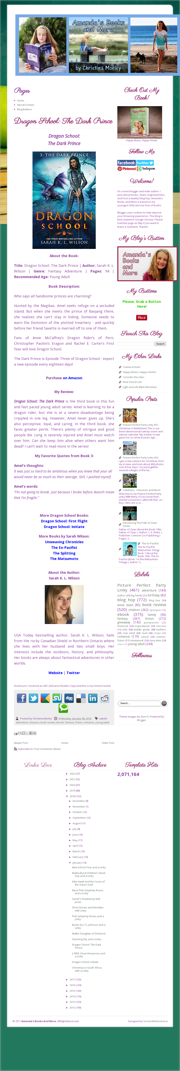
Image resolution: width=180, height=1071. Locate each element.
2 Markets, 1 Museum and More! (142, 490)
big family (136, 595)
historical (122, 626)
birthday (154, 595)
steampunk (137, 640)
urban (120, 644)
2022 (73, 773)
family (152, 615)
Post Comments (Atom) (47, 749)
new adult (129, 633)
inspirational (142, 626)
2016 (73, 985)
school (145, 636)
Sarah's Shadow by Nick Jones (86, 900)
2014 (73, 996)
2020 (73, 785)
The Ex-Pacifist (150, 543)
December (79, 801)
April (75, 845)
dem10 (145, 716)
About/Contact (25, 105)
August (77, 823)
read (144, 633)
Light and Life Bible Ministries (140, 387)
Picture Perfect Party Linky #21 (140, 425)
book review (47, 722)
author (121, 595)
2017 (73, 979)
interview (161, 626)
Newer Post (21, 743)
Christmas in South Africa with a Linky (87, 969)
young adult (102, 722)
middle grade (142, 629)
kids (125, 629)
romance (89, 722)
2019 (73, 790)
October (78, 812)
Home (20, 100)
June (75, 834)
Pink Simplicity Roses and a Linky (88, 917)
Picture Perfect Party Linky (141, 587)
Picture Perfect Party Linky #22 (140, 457)
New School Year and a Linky (89, 867)
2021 (73, 779)
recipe (157, 633)
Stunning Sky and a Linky (86, 939)
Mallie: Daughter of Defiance (89, 933)
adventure (22, 722)
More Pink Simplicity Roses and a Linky (87, 892)
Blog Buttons (24, 109)
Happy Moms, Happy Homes (139, 372)
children (134, 610)
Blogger (141, 720)
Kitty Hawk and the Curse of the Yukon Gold (88, 883)
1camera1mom (131, 367)
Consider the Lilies (133, 377)
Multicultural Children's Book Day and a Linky (88, 874)
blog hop (126, 599)
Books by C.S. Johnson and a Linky (88, 926)
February (78, 857)
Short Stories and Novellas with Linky (88, 909)
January (77, 862)
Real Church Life (132, 382)
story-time (155, 640)
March (77, 851)
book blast (125, 605)
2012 (73, 1007)
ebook (60, 722)
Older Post (108, 743)
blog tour (154, 600)
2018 (73, 796)
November (79, 806)
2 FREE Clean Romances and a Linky (88, 955)
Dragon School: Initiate (85, 962)
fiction (79, 722)
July (75, 829)
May (75, 840)
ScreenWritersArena (155, 1021)
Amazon (34, 722)
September (79, 817)
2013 (73, 1002)
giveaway (123, 622)
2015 (73, 991)
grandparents (151, 622)
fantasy (69, 722)
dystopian (155, 610)
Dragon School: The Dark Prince (86, 946)
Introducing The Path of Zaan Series (140, 524)
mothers (161, 629)
